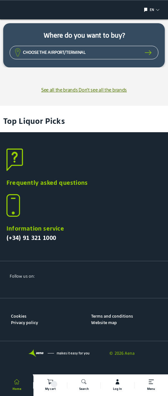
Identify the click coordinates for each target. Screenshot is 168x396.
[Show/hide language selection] (147, 10)
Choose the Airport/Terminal (54, 52)
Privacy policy (24, 322)
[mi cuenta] (117, 385)
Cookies (18, 316)
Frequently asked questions (47, 182)
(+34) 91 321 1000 (31, 238)
